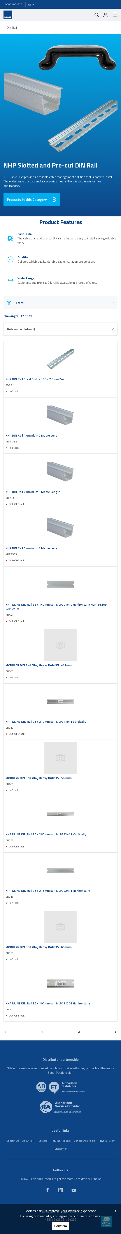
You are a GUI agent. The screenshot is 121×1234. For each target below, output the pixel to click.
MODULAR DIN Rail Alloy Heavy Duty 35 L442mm (38, 665)
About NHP (28, 1141)
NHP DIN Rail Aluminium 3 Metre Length (32, 548)
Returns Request (60, 1141)
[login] (105, 15)
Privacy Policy (107, 1141)
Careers (43, 1141)
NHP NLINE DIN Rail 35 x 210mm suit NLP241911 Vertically (45, 721)
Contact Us (12, 1141)
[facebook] (47, 1190)
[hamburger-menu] (113, 15)
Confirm (60, 1226)
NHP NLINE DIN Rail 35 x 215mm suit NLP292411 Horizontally (47, 890)
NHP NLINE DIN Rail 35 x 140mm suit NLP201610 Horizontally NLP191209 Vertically (56, 606)
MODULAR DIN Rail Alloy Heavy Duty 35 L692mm (38, 947)
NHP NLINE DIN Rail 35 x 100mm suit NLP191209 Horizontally (47, 1003)
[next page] (115, 1032)
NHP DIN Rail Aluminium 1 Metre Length (32, 492)
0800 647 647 (13, 4)
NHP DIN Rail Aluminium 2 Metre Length (32, 435)
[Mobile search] (97, 15)
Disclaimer (60, 1149)
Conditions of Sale (84, 1141)
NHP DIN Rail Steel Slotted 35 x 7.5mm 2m (34, 379)
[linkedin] (60, 1190)
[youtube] (74, 1190)
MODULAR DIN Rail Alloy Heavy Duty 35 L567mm (38, 778)
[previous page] (5, 1032)
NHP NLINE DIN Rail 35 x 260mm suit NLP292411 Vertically (45, 834)
